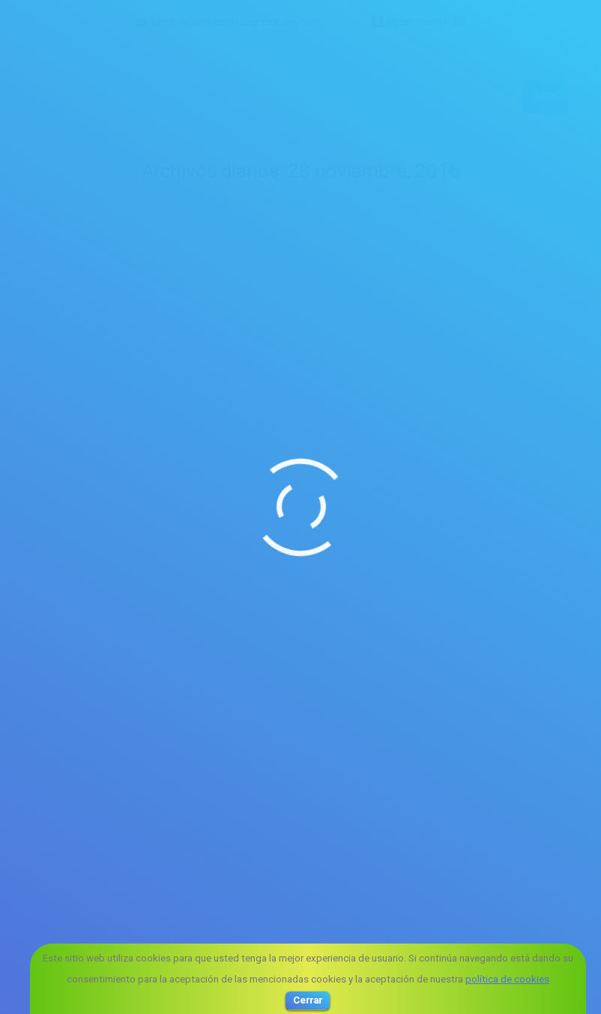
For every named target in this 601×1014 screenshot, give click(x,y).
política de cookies (507, 979)
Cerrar (307, 1000)
